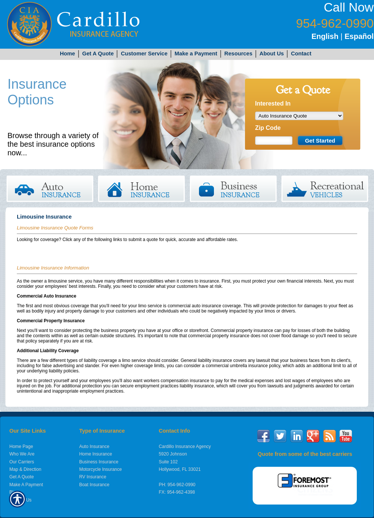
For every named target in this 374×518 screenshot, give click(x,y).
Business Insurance (99, 461)
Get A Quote (21, 476)
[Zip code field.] (273, 140)
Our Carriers (21, 461)
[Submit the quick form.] (320, 140)
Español (359, 36)
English (325, 36)
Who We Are (21, 454)
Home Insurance (95, 454)
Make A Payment (26, 484)
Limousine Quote (35, 250)
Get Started (46, 153)
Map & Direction (25, 469)
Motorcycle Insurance (100, 469)
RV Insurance (93, 476)
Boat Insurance (94, 484)
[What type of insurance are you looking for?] (299, 116)
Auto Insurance (94, 446)
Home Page (21, 446)
